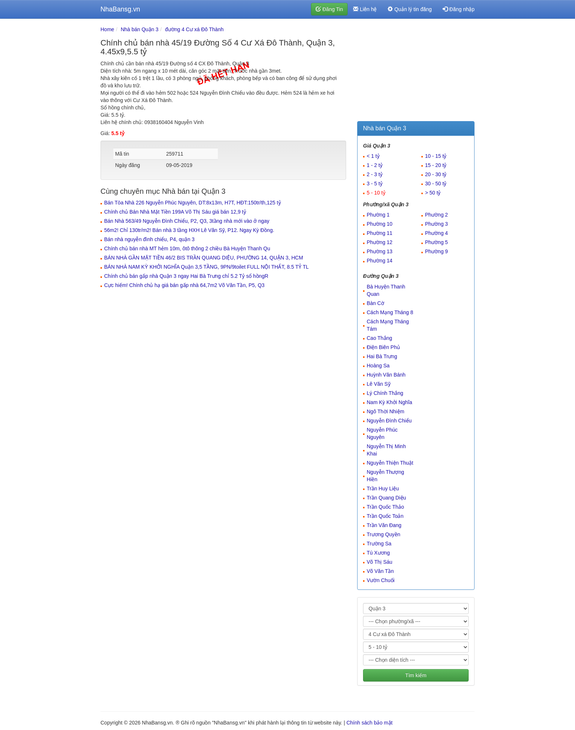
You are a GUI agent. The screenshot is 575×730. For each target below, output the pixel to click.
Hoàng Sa (378, 365)
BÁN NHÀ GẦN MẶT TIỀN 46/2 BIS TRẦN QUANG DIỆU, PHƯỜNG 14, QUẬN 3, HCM (203, 258)
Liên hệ (365, 9)
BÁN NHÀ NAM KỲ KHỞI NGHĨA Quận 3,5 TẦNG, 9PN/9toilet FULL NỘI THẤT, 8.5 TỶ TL (206, 267)
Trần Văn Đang (384, 525)
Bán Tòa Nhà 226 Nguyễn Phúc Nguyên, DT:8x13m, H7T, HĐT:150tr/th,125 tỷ (192, 203)
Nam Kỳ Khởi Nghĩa (389, 402)
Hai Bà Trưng (382, 356)
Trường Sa (379, 543)
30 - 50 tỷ (435, 183)
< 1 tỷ (373, 156)
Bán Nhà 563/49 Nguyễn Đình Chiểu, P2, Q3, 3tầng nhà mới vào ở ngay (187, 221)
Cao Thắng (379, 338)
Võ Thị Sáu (379, 562)
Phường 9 (436, 251)
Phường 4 (436, 233)
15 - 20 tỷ (435, 165)
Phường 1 (378, 215)
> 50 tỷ (432, 193)
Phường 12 (379, 242)
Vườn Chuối (381, 580)
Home (107, 29)
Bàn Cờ (375, 303)
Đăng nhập (459, 9)
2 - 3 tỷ (374, 174)
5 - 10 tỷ (376, 193)
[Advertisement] (416, 71)
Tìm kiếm (415, 675)
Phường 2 (436, 215)
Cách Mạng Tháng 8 (390, 312)
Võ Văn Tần (380, 571)
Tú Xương (378, 553)
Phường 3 (436, 224)
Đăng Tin (329, 9)
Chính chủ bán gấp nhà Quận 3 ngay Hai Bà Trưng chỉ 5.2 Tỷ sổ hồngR (186, 276)
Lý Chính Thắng (385, 393)
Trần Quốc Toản (385, 516)
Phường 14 (379, 261)
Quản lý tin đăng (410, 9)
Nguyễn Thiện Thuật (390, 463)
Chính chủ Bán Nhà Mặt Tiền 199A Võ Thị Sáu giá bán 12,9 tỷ (175, 212)
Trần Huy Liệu (383, 488)
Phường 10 (379, 224)
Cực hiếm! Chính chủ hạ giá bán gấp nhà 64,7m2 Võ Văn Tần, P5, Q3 (184, 285)
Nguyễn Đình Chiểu (389, 421)
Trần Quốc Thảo (385, 507)
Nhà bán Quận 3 (139, 29)
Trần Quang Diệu (386, 498)
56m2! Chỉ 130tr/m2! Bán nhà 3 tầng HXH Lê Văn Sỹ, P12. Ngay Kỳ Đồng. (189, 230)
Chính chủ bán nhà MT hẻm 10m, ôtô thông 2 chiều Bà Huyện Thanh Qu (187, 248)
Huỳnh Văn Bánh (386, 375)
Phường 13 (379, 251)
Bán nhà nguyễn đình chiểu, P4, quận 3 (149, 239)
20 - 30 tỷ (435, 174)
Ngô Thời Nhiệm (385, 411)
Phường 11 (379, 233)
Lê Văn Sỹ (379, 384)
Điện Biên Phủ (383, 347)
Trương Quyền (383, 534)
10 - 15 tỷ (435, 156)
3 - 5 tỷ (374, 183)
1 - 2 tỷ (374, 165)
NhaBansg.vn (120, 9)
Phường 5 (436, 242)
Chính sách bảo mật (370, 723)
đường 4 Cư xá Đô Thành (194, 29)
